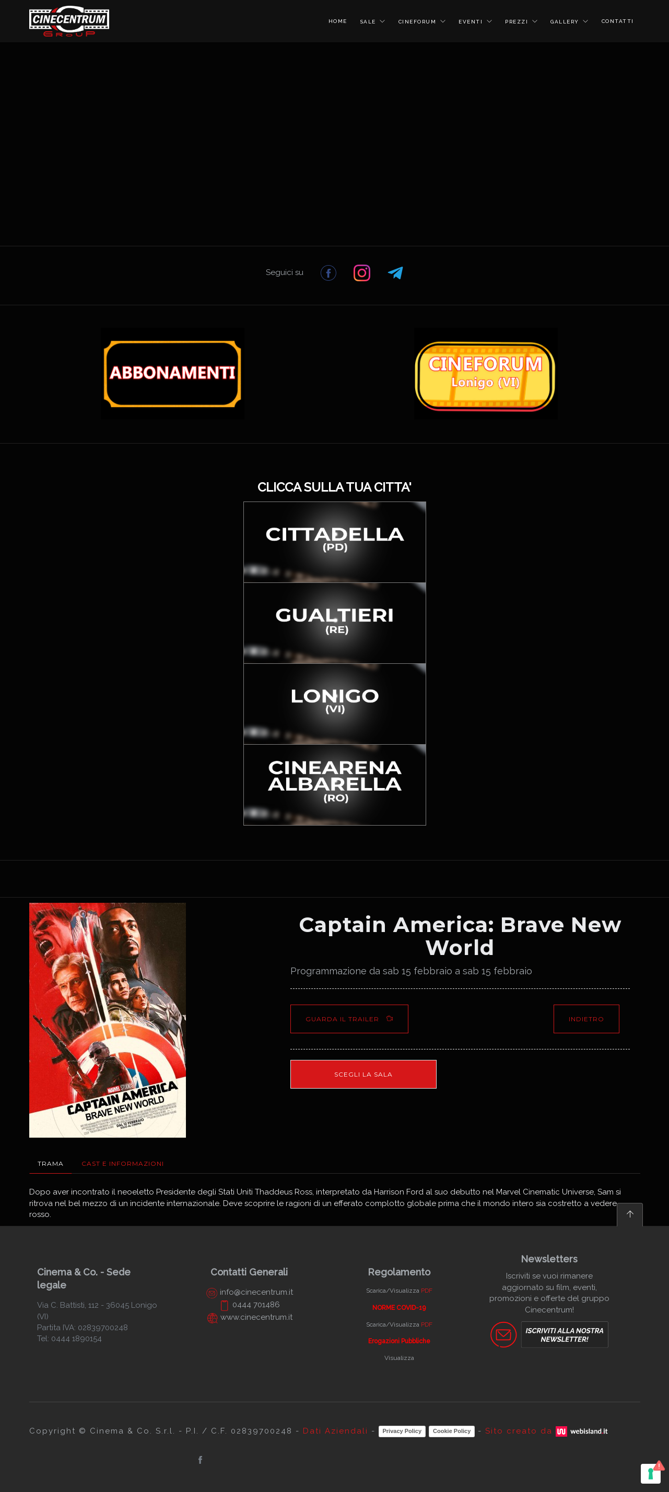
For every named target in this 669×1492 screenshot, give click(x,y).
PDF (426, 1290)
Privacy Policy (402, 1431)
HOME (337, 21)
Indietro (586, 1019)
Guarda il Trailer (349, 1019)
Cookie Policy (452, 1431)
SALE (369, 22)
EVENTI (472, 22)
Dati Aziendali (335, 1431)
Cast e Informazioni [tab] (122, 1163)
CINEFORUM (418, 22)
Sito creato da (548, 1431)
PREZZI (518, 22)
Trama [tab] (51, 1163)
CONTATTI (618, 21)
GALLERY (565, 22)
